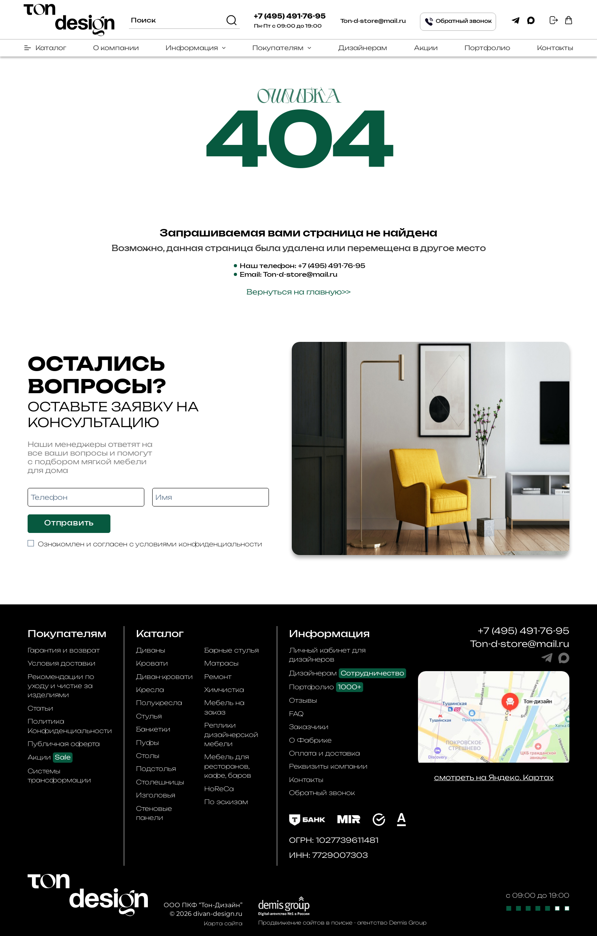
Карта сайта (223, 923)
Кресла (150, 690)
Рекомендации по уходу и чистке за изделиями (61, 686)
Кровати (152, 663)
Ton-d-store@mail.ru (373, 21)
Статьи (40, 708)
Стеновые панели (154, 813)
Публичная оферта (64, 744)
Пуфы (147, 743)
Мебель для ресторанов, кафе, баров (227, 766)
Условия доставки (61, 663)
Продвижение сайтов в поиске (305, 922)
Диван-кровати (164, 677)
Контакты (555, 48)
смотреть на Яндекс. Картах (494, 777)
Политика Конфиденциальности (70, 725)
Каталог (50, 48)
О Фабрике (310, 740)
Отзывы (303, 700)
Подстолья (156, 769)
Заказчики (308, 727)
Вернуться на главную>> (298, 291)
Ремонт (217, 677)
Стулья (149, 716)
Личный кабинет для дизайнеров (327, 654)
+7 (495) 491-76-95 (290, 16)
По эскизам (226, 802)
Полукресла (159, 703)
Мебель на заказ (224, 707)
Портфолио (487, 48)
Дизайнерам (362, 48)
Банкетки (153, 729)
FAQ (296, 714)
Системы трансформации (59, 775)
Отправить (69, 523)
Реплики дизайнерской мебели (231, 734)
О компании (116, 48)
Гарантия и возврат (64, 650)
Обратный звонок (322, 793)
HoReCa (219, 789)
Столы (147, 756)
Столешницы (160, 782)
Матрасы (221, 663)
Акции (426, 48)
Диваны (150, 650)
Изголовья (155, 795)
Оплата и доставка (324, 753)
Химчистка (224, 690)
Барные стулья (231, 650)
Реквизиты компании (328, 766)
